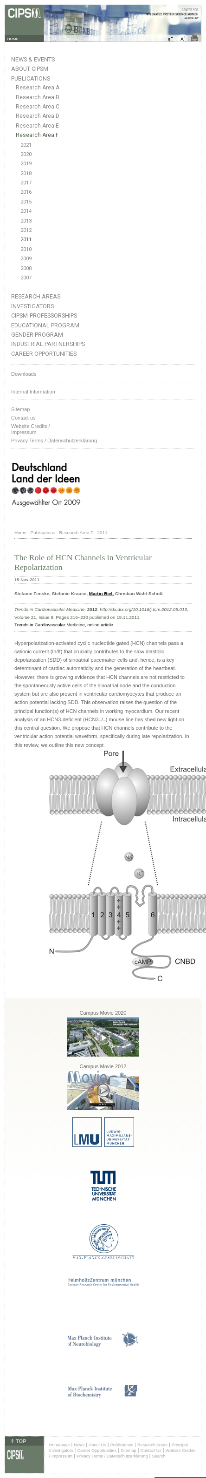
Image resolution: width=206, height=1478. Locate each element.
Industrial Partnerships (48, 343)
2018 (26, 173)
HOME (13, 39)
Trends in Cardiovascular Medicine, (50, 624)
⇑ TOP (18, 1441)
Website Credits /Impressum (30, 429)
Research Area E (37, 125)
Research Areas (35, 296)
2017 (26, 183)
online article (100, 624)
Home (20, 532)
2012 (26, 230)
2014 (26, 211)
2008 (26, 268)
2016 (26, 192)
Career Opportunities (44, 353)
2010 (26, 249)
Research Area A (37, 87)
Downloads (23, 374)
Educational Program (45, 325)
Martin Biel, (101, 593)
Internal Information (33, 391)
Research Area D (37, 116)
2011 (26, 240)
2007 (26, 278)
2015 (26, 202)
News (79, 1445)
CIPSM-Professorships (44, 315)
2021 (26, 145)
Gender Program (37, 334)
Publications (30, 78)
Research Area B (37, 97)
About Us (97, 1445)
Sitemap (20, 409)
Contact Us (151, 1450)
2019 (26, 164)
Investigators (32, 306)
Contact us (23, 417)
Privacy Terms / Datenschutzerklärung (54, 440)
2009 (26, 259)
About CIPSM (29, 68)
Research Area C (37, 106)
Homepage (59, 1445)
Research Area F (37, 135)
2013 (26, 221)
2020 (26, 154)
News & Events (33, 59)
